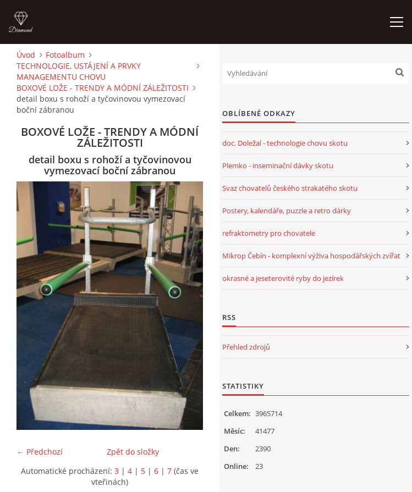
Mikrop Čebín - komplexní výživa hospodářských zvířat (311, 256)
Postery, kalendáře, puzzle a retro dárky (286, 210)
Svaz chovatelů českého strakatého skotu (290, 188)
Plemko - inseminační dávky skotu (277, 165)
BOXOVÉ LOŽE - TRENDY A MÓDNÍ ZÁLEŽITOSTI (103, 87)
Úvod (26, 54)
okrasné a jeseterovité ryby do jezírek (283, 278)
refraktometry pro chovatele (268, 233)
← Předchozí (40, 451)
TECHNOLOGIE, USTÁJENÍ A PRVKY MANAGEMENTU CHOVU (79, 71)
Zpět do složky (133, 451)
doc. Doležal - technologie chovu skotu (285, 143)
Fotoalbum (65, 54)
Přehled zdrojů (246, 347)
